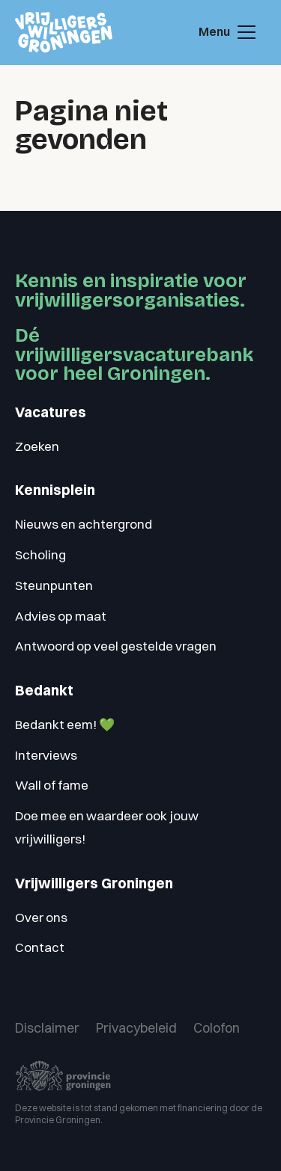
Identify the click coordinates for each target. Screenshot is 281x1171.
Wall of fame (51, 785)
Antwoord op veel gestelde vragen (116, 646)
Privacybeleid (136, 1027)
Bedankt (44, 690)
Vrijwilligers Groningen (94, 883)
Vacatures (50, 412)
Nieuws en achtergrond (83, 524)
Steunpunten (54, 585)
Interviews (46, 755)
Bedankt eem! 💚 (65, 724)
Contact (39, 947)
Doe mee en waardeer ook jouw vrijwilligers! (107, 827)
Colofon (216, 1027)
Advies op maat (60, 616)
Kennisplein (55, 490)
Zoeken (37, 446)
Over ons (41, 917)
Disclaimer (47, 1027)
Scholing (40, 554)
